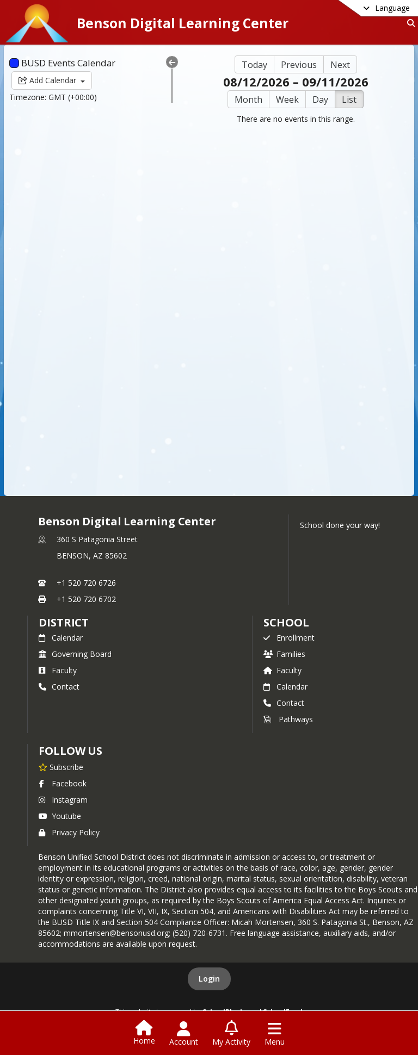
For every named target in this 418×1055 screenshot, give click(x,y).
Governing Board (75, 654)
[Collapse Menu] (172, 62)
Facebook (63, 783)
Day (320, 99)
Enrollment (289, 637)
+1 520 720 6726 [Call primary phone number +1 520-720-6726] (86, 583)
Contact (59, 686)
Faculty (58, 670)
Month (248, 99)
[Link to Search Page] (409, 23)
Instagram (63, 800)
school (286, 622)
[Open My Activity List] (231, 1033)
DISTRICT (64, 622)
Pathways (288, 719)
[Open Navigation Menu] (275, 1033)
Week (287, 99)
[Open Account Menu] (183, 1033)
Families (284, 654)
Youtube (60, 816)
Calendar (61, 637)
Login (209, 978)
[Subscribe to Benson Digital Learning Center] (61, 767)
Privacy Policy (69, 832)
